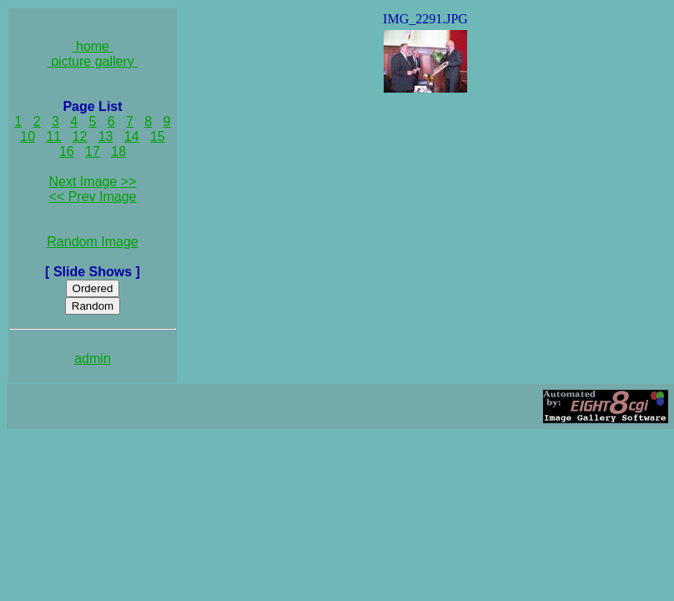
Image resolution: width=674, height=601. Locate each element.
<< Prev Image (93, 196)
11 (53, 136)
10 (27, 136)
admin (92, 358)
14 (131, 136)
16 (66, 151)
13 (105, 136)
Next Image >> (93, 181)
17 (92, 151)
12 (80, 136)
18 (118, 151)
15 (157, 136)
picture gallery (93, 61)
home (93, 46)
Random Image (92, 242)
